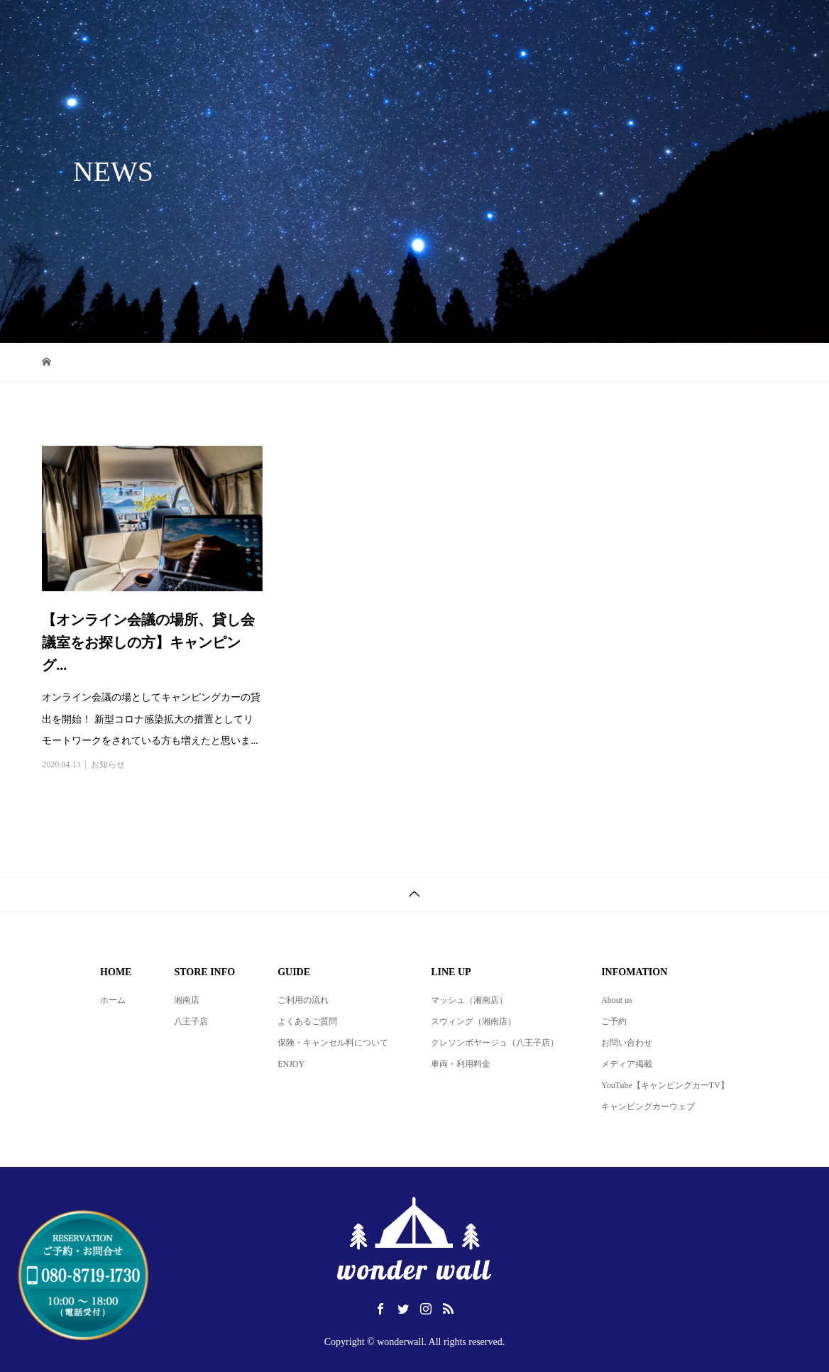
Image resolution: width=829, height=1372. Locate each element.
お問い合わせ (626, 1043)
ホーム (113, 1000)
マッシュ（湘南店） (469, 1000)
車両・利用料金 (460, 1064)
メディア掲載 (626, 1064)
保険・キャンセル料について (333, 1043)
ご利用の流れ (303, 1000)
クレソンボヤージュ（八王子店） (495, 1043)
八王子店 (191, 1021)
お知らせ (108, 764)
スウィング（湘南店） (473, 1021)
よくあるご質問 (307, 1021)
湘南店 (186, 1000)
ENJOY (291, 1064)
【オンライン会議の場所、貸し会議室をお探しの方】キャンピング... (148, 642)
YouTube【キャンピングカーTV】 (665, 1085)
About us (616, 1000)
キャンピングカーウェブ (648, 1107)
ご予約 (614, 1021)
